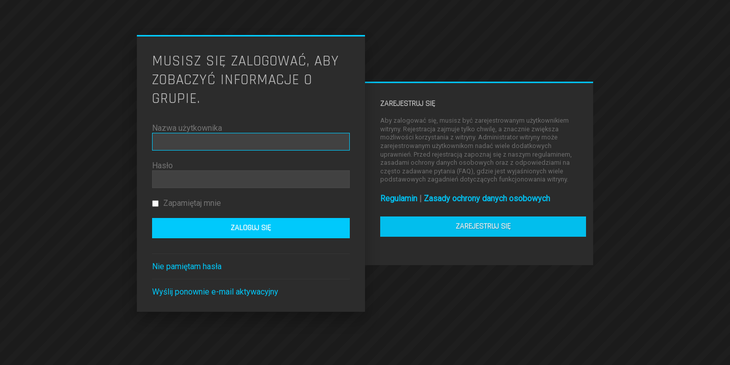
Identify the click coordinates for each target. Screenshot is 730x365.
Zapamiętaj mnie (186, 203)
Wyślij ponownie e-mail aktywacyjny (215, 292)
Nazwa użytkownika (187, 128)
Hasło (162, 165)
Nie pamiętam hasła (187, 266)
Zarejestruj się (483, 226)
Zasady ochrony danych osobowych (487, 198)
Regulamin (398, 198)
